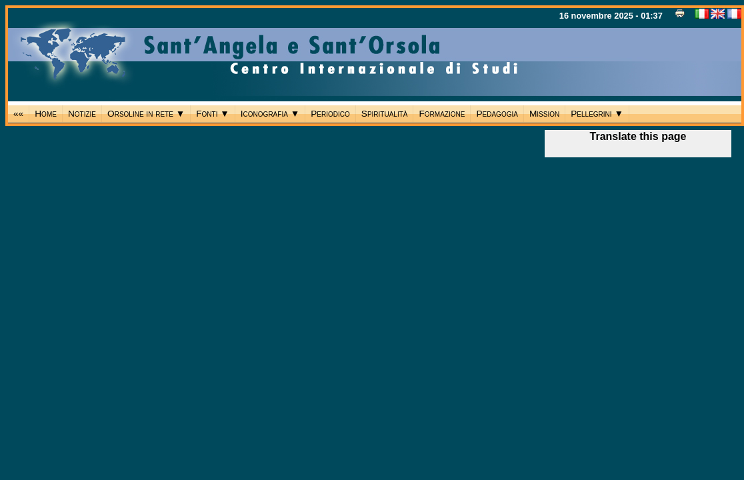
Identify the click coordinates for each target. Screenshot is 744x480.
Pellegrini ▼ (597, 114)
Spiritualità (384, 114)
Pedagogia (496, 114)
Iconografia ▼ (270, 114)
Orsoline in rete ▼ (146, 114)
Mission (544, 114)
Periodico (330, 114)
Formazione (442, 114)
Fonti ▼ (212, 114)
